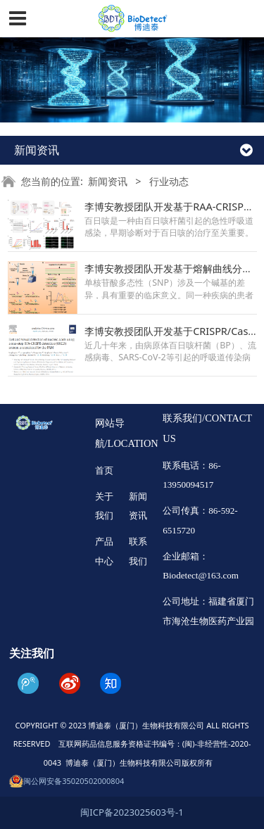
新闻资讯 (107, 181)
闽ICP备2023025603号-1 (131, 812)
